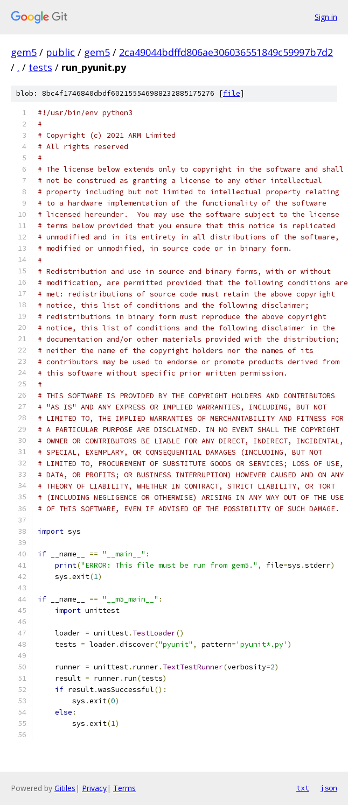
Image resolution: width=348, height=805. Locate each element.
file (231, 93)
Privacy (94, 788)
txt (302, 788)
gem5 (24, 52)
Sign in (326, 17)
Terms (124, 788)
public (60, 52)
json (328, 788)
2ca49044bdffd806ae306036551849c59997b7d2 (226, 52)
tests (40, 67)
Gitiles (64, 788)
